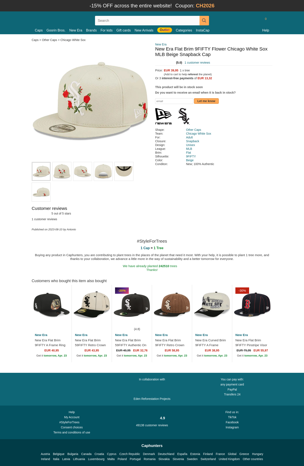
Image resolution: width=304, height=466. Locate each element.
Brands (91, 30)
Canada (86, 454)
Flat (188, 152)
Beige (190, 160)
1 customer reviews (197, 62)
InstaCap (202, 30)
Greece (244, 454)
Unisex (190, 145)
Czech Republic (129, 454)
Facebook (232, 422)
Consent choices (72, 427)
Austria (45, 454)
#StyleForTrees (71, 422)
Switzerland (208, 459)
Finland (208, 454)
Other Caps (49, 40)
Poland (122, 459)
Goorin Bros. (55, 30)
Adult (189, 137)
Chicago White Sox (73, 40)
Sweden (192, 459)
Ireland (45, 459)
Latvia (66, 459)
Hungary (257, 454)
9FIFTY (191, 156)
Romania (150, 459)
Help (265, 30)
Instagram (232, 427)
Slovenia (178, 459)
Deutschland (166, 454)
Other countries (253, 459)
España (182, 454)
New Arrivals (144, 30)
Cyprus (111, 454)
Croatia (99, 454)
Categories (184, 30)
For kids (106, 30)
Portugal (135, 459)
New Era (75, 30)
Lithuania (79, 459)
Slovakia (164, 459)
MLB (189, 148)
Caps (39, 30)
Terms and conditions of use (71, 432)
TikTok (232, 417)
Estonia (195, 454)
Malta (111, 459)
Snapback (192, 141)
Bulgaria (72, 454)
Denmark (149, 454)
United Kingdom (229, 459)
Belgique (59, 454)
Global (232, 454)
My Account (71, 417)
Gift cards (123, 30)
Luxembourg (96, 459)
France (220, 454)
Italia (56, 459)
